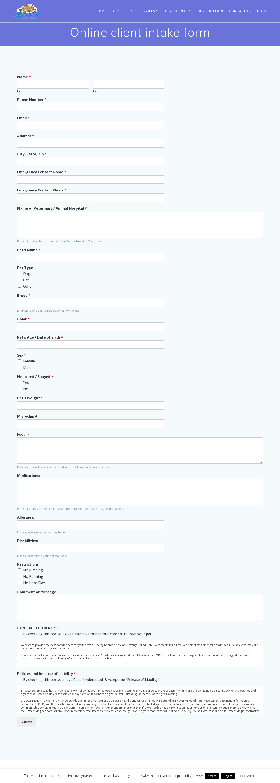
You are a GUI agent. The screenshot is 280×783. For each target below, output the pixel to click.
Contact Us (240, 11)
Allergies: (25, 517)
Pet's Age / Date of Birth (40, 337)
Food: (23, 434)
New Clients (176, 11)
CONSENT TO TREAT (36, 628)
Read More (246, 775)
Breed (23, 295)
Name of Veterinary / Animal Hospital (52, 208)
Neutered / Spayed (35, 376)
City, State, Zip (32, 154)
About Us (121, 11)
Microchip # (27, 416)
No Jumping (33, 570)
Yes (26, 382)
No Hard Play (34, 582)
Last (96, 91)
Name (24, 77)
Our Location (210, 11)
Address (25, 136)
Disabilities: (27, 541)
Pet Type (26, 268)
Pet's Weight (30, 398)
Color (23, 319)
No (25, 388)
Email (23, 118)
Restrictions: (28, 564)
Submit (26, 722)
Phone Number (31, 99)
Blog (261, 11)
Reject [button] (228, 776)
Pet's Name (28, 250)
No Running (33, 576)
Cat (26, 280)
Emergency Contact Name (41, 172)
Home (101, 11)
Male (27, 367)
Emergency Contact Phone (41, 190)
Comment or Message (36, 592)
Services (147, 11)
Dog (26, 273)
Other (28, 286)
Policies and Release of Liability (46, 674)
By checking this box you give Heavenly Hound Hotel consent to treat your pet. (87, 634)
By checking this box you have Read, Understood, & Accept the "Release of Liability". (91, 679)
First (20, 91)
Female (29, 361)
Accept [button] (212, 776)
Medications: (28, 475)
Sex (21, 355)
